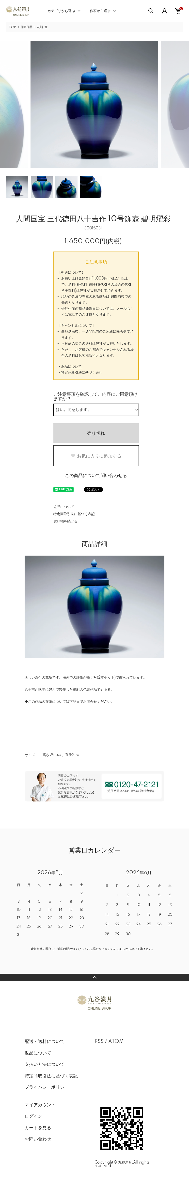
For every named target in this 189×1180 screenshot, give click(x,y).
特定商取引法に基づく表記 (81, 373)
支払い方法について (44, 1064)
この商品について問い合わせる (96, 475)
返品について (71, 367)
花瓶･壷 (42, 27)
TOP (12, 27)
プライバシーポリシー (47, 1087)
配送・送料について (44, 1041)
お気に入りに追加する (96, 456)
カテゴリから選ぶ (61, 11)
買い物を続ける (65, 521)
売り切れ (96, 433)
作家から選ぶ (100, 11)
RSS (99, 1041)
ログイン (33, 1116)
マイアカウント (40, 1105)
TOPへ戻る (94, 977)
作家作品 (26, 27)
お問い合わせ (38, 1139)
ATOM (116, 1041)
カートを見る (38, 1127)
